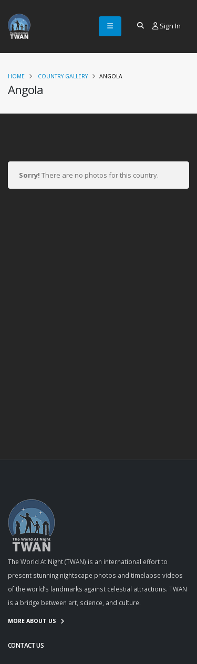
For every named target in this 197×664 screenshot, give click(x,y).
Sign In (166, 25)
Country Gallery (63, 76)
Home (16, 76)
